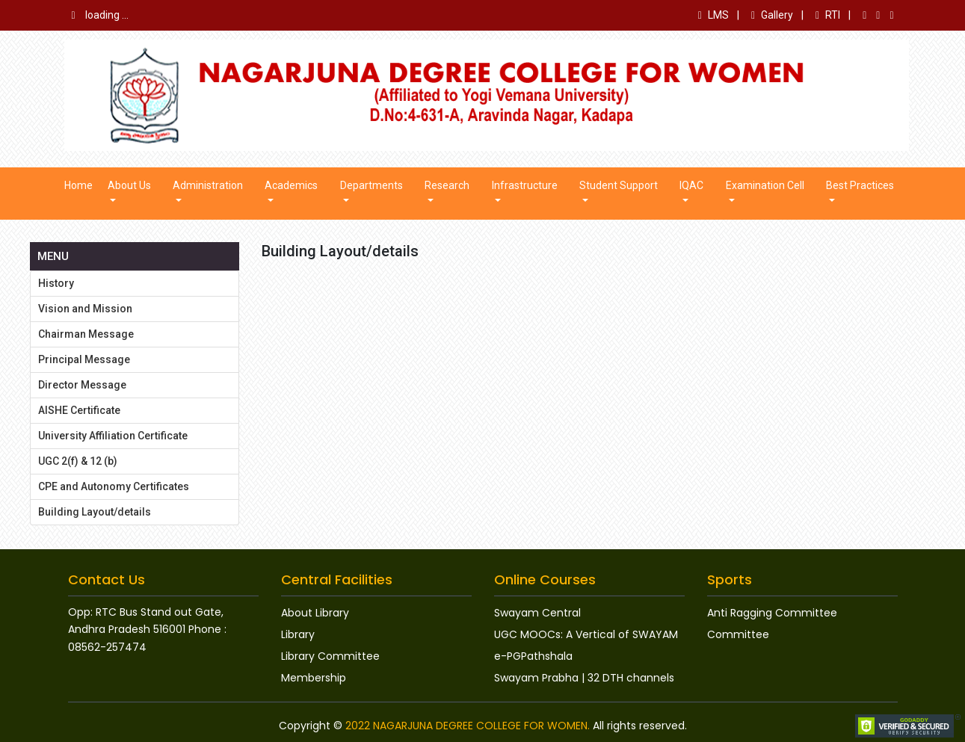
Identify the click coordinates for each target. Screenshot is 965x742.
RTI (828, 15)
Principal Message (84, 359)
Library (298, 634)
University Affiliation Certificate (113, 436)
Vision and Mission (85, 309)
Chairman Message (86, 334)
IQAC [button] (691, 185)
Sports (729, 579)
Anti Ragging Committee (772, 612)
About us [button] (129, 185)
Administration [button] (208, 185)
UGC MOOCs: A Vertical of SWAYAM (586, 634)
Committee (738, 634)
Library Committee (330, 656)
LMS (713, 15)
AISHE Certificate (79, 410)
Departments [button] (371, 185)
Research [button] (447, 185)
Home (78, 185)
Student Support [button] (618, 185)
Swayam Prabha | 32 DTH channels (584, 677)
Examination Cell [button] (765, 185)
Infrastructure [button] (525, 185)
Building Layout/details (94, 512)
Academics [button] (291, 185)
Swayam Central (537, 612)
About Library (315, 612)
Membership (313, 677)
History (56, 283)
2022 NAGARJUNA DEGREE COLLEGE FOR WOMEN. (467, 725)
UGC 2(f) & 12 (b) (77, 461)
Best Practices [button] (860, 185)
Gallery (772, 15)
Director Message (82, 385)
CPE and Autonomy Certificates (113, 486)
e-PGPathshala (533, 656)
